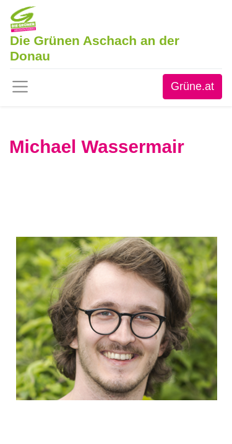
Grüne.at (192, 86)
